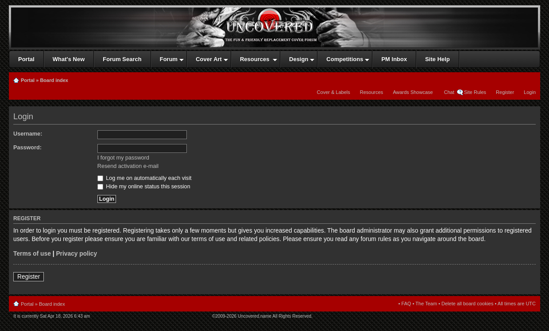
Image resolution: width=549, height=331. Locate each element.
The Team (426, 303)
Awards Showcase (413, 92)
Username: (27, 134)
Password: (27, 147)
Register (505, 92)
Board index (54, 80)
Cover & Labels (333, 92)
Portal (28, 80)
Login (530, 92)
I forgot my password (123, 158)
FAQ (406, 303)
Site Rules (475, 92)
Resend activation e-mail (128, 166)
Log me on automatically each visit (144, 178)
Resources (371, 92)
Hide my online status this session (143, 186)
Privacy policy (76, 253)
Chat (448, 92)
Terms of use (32, 253)
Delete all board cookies (467, 303)
